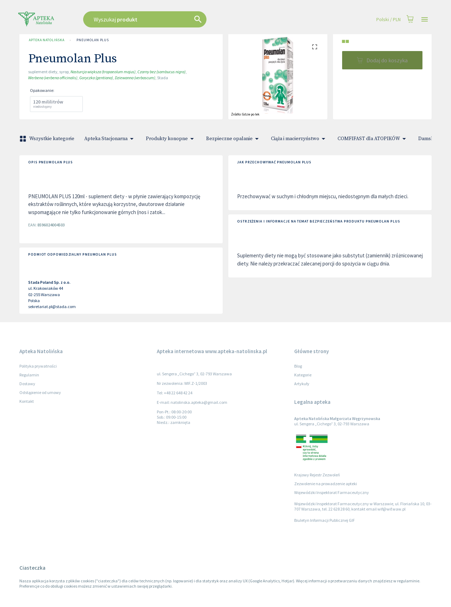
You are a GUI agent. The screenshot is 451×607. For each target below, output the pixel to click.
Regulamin (29, 374)
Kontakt (26, 401)
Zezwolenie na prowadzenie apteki (325, 483)
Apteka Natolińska (46, 40)
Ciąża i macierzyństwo (299, 138)
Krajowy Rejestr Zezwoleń (317, 474)
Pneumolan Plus (93, 40)
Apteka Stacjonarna (110, 138)
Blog (298, 366)
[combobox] (180, 19)
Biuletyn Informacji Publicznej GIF (324, 520)
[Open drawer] (425, 19)
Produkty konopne (171, 138)
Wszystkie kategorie (48, 138)
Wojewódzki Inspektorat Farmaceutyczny (331, 492)
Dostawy (27, 383)
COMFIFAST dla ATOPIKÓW (373, 138)
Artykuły (301, 383)
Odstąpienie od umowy (40, 392)
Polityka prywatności (38, 366)
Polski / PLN (388, 19)
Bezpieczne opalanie (233, 138)
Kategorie (302, 374)
